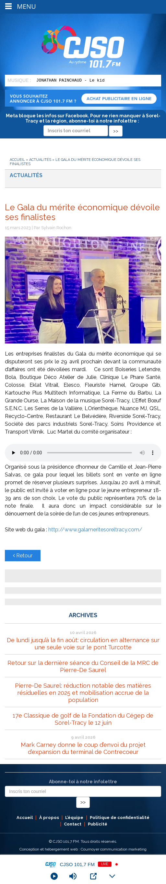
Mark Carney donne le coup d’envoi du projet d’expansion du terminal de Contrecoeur (83, 748)
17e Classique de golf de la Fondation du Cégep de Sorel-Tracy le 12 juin (83, 719)
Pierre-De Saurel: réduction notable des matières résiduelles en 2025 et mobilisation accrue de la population (83, 692)
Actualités (40, 160)
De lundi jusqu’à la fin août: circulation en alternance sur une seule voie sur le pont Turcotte (83, 644)
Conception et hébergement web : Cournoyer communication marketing (83, 849)
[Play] (54, 876)
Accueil (17, 160)
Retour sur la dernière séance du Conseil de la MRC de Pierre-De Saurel (83, 666)
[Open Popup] (93, 876)
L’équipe (74, 817)
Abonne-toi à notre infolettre (83, 781)
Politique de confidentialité (119, 817)
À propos (49, 817)
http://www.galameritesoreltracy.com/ (94, 529)
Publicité (97, 824)
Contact (72, 824)
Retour (22, 555)
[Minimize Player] (112, 876)
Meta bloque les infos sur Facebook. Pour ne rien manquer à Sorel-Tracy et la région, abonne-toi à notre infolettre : (83, 123)
